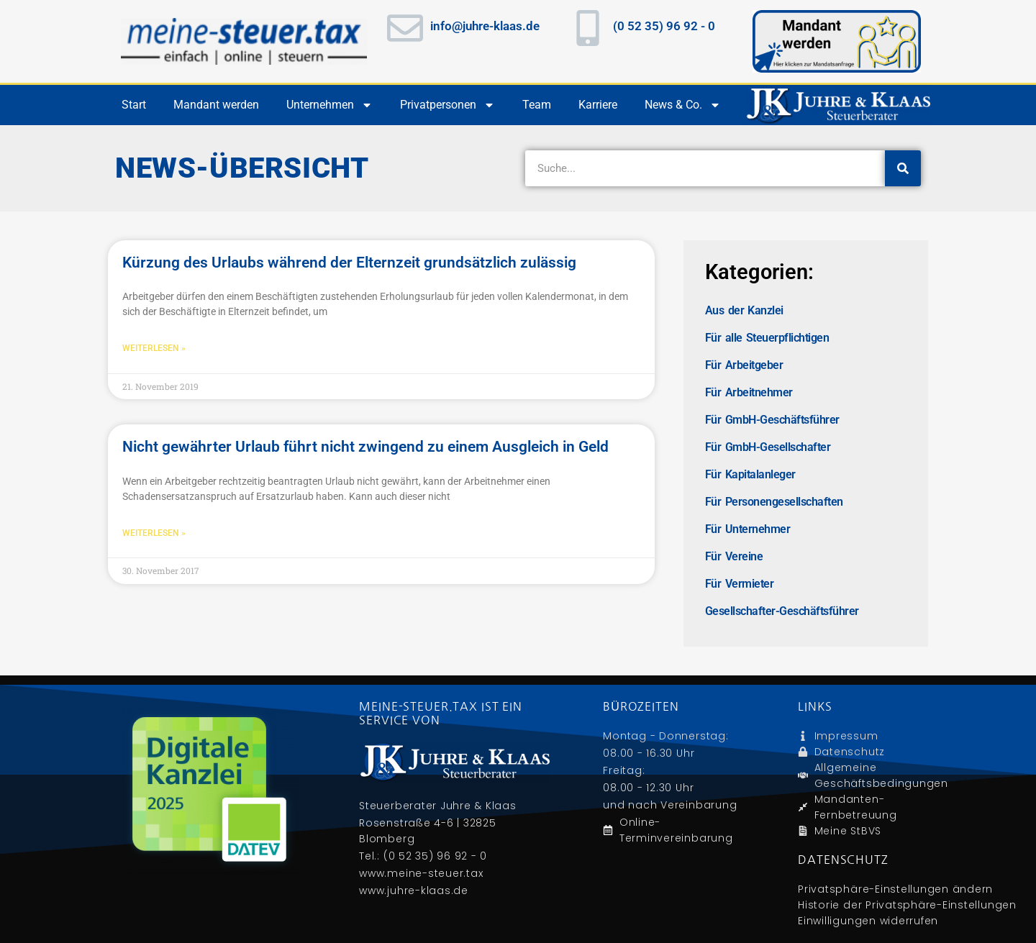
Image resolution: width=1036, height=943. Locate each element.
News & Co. (683, 105)
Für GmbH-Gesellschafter (767, 447)
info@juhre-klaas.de (485, 26)
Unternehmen (329, 105)
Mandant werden (216, 104)
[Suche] (903, 168)
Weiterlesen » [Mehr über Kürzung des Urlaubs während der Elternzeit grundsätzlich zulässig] (154, 348)
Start (134, 104)
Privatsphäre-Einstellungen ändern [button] (895, 889)
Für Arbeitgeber (744, 365)
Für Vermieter (739, 584)
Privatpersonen (447, 105)
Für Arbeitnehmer (749, 392)
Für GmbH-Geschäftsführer (772, 420)
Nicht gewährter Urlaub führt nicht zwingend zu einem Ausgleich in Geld (365, 446)
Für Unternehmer (747, 529)
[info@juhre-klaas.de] (405, 28)
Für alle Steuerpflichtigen (767, 338)
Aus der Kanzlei (744, 310)
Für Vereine (734, 556)
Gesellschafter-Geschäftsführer (782, 611)
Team (536, 104)
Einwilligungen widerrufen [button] (868, 921)
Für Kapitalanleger (750, 474)
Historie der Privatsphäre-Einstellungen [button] (907, 905)
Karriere (597, 104)
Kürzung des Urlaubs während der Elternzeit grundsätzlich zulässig (349, 262)
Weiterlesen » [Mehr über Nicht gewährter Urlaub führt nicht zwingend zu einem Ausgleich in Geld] (154, 533)
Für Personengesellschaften (774, 502)
